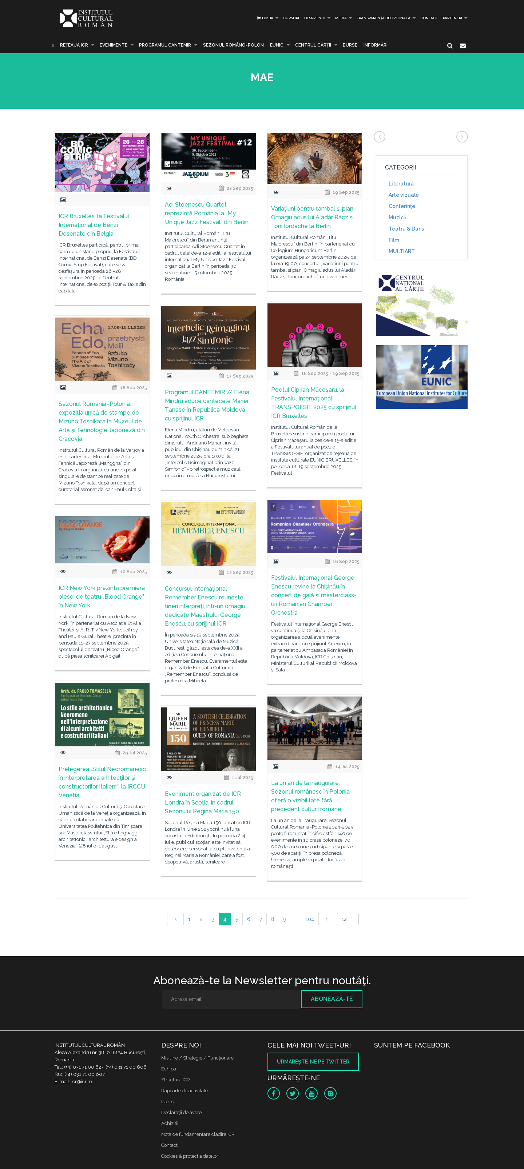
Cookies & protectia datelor (189, 1156)
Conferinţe (402, 206)
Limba (264, 18)
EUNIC (276, 45)
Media (341, 18)
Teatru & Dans (406, 229)
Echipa (168, 1069)
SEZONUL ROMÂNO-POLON (233, 45)
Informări (376, 45)
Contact (429, 18)
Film (394, 240)
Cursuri (291, 18)
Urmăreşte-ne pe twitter (313, 1062)
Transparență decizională (383, 18)
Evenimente (113, 45)
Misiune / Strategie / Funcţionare (197, 1058)
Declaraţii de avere (181, 1112)
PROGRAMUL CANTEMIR (165, 45)
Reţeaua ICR (74, 45)
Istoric (167, 1101)
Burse (350, 45)
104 (310, 919)
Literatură (401, 184)
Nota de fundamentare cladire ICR (198, 1134)
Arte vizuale (404, 195)
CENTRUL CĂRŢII (313, 45)
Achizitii (169, 1123)
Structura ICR (175, 1079)
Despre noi (314, 18)
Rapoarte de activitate (184, 1090)
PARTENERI (452, 18)
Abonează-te (332, 999)
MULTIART (402, 251)
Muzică (397, 217)
